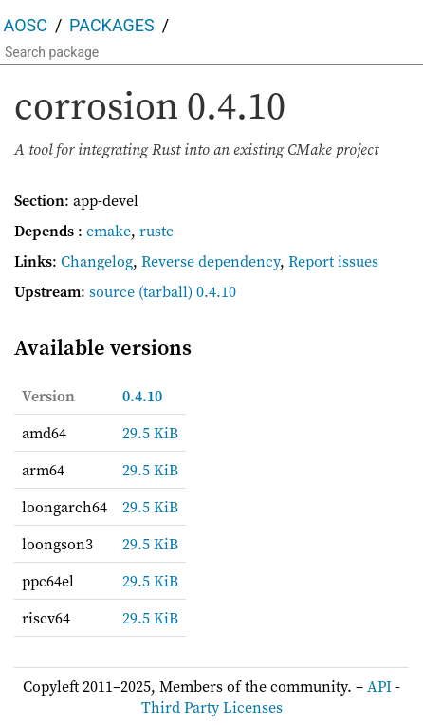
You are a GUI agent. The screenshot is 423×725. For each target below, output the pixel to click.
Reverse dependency (210, 261)
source (112, 291)
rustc (156, 230)
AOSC (25, 25)
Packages (112, 25)
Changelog (97, 261)
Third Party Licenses (212, 707)
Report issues (333, 261)
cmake (108, 230)
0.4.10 (142, 395)
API (379, 686)
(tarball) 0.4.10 (187, 291)
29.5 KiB (150, 432)
